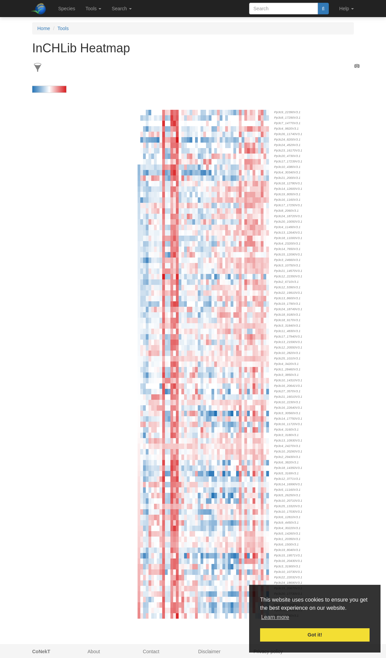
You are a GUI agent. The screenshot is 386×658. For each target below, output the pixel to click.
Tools (63, 28)
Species (66, 8)
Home (43, 28)
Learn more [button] (275, 617)
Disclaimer (209, 651)
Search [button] (121, 8)
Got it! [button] (315, 634)
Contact (151, 651)
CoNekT (41, 651)
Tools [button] (94, 8)
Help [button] (346, 8)
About (94, 651)
